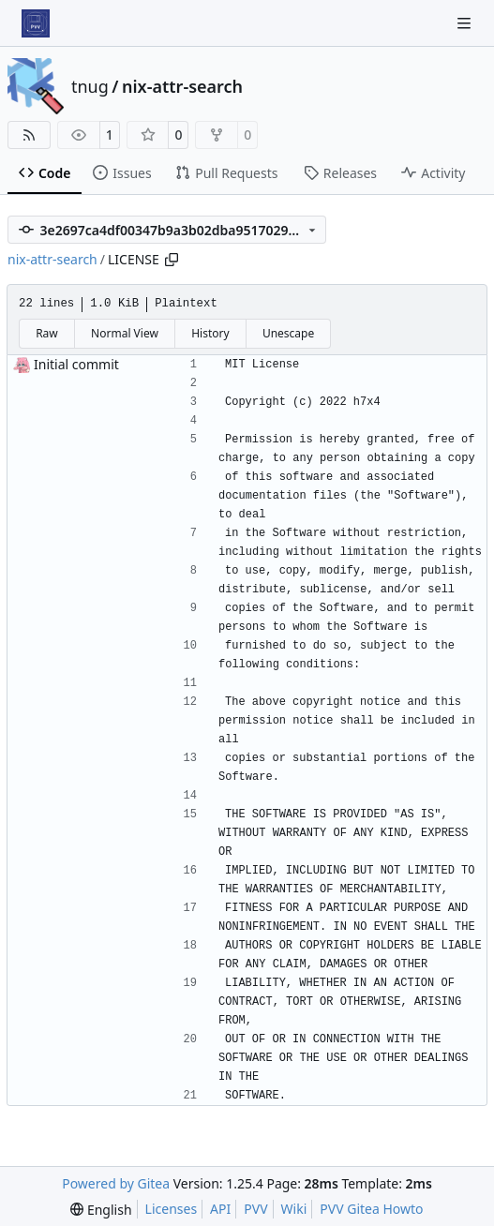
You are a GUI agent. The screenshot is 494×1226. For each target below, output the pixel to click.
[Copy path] (171, 259)
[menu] (100, 1210)
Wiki (294, 1209)
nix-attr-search (182, 86)
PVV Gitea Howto (371, 1209)
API (220, 1209)
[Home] (35, 23)
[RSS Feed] (29, 135)
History (210, 333)
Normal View (124, 333)
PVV (255, 1209)
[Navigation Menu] (466, 22)
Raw (47, 333)
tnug (90, 86)
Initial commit (76, 364)
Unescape (288, 333)
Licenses (171, 1209)
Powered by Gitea (116, 1183)
